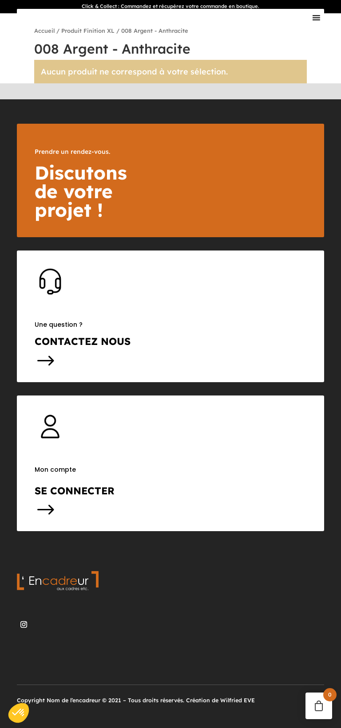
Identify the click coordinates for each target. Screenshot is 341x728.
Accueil (44, 30)
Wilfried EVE (237, 700)
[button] (18, 713)
